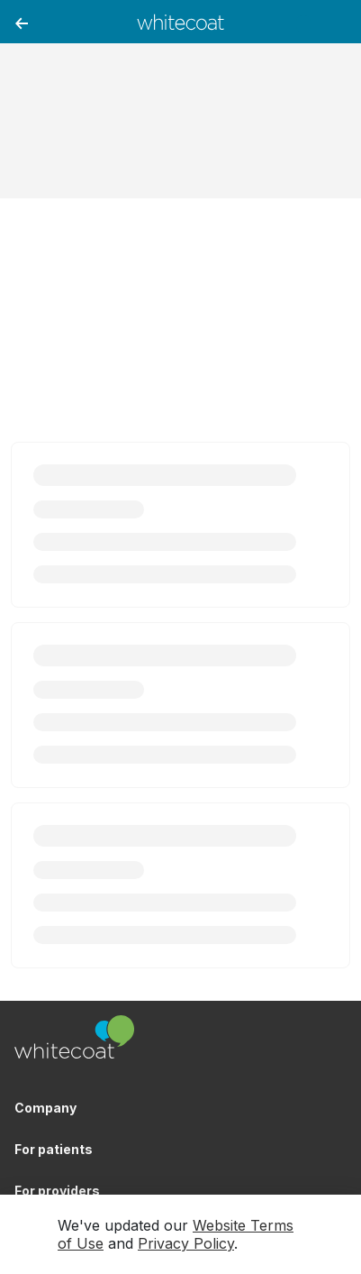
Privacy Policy (186, 1243)
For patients (53, 1149)
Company (45, 1107)
